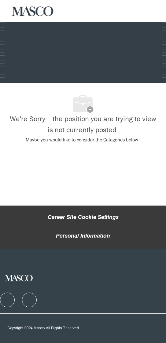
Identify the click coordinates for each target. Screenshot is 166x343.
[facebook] (7, 300)
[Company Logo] (33, 11)
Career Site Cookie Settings (83, 218)
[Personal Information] (83, 236)
